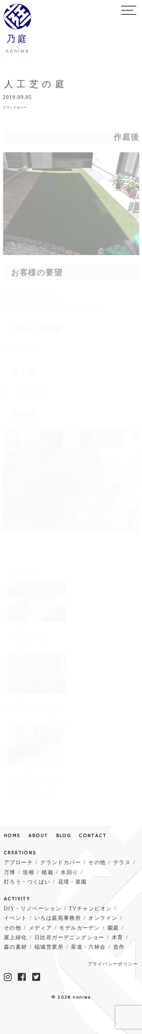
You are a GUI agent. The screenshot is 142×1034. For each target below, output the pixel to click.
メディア (40, 928)
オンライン (102, 918)
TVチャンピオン (90, 908)
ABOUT (38, 836)
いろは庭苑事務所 (57, 918)
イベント (15, 918)
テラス (122, 862)
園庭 (113, 928)
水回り (69, 872)
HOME (12, 836)
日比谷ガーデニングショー (69, 937)
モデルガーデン (79, 928)
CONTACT (92, 836)
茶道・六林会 (88, 947)
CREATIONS (20, 853)
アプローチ (18, 862)
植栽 (47, 872)
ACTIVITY (17, 899)
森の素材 (15, 947)
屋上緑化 (15, 937)
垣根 (28, 872)
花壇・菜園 (72, 882)
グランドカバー (15, 107)
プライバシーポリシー (112, 964)
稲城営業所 (49, 947)
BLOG (63, 836)
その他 (97, 862)
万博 (10, 872)
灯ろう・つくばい (27, 882)
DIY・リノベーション (32, 908)
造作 (119, 947)
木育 (117, 937)
